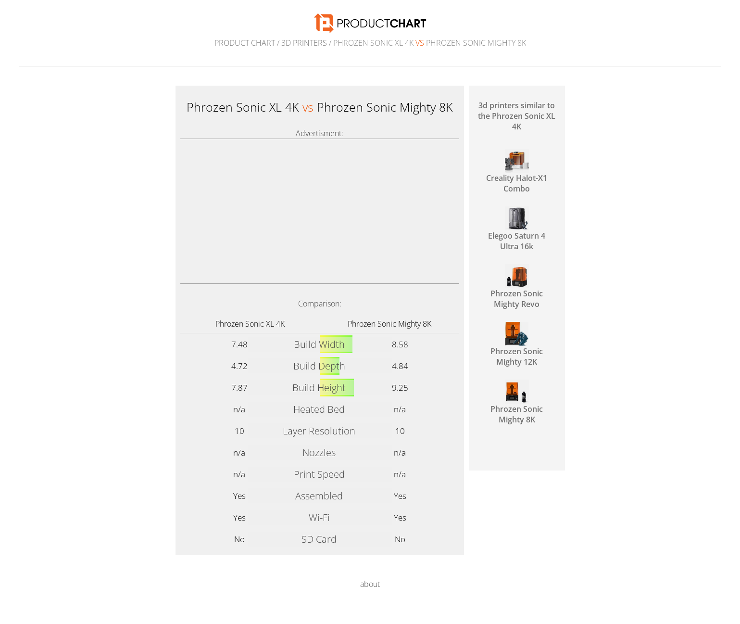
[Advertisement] (319, 211)
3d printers (304, 43)
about (370, 584)
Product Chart (244, 43)
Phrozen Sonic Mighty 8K (389, 323)
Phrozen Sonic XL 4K (250, 323)
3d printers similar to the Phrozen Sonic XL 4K (516, 116)
